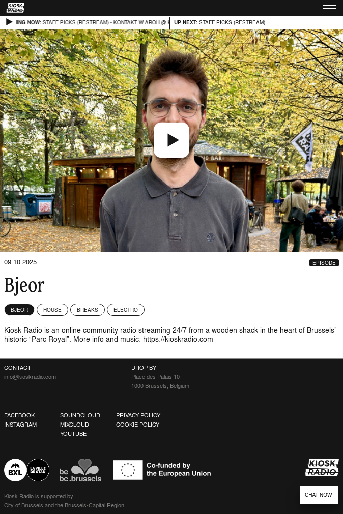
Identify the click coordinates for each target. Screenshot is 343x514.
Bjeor (19, 309)
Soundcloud (80, 415)
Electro (125, 309)
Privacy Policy (138, 415)
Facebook (19, 415)
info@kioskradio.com (30, 377)
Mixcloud (74, 424)
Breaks (87, 309)
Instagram (20, 424)
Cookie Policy (137, 424)
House (52, 309)
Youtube (73, 434)
